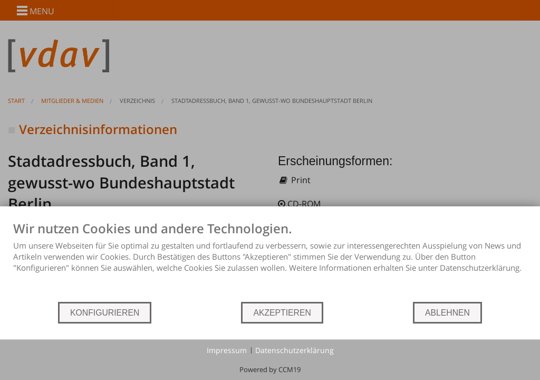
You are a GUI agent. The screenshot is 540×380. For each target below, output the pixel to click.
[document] (270, 260)
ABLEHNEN (447, 312)
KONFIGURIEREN (104, 312)
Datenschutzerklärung (294, 350)
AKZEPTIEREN (282, 312)
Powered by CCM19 (270, 369)
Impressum (227, 350)
